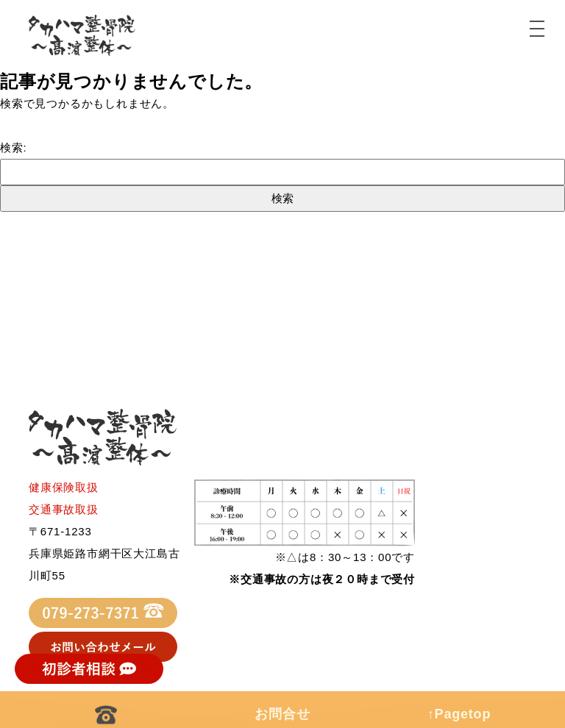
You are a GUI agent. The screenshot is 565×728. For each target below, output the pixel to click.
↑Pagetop (459, 714)
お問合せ (282, 714)
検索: (13, 147)
